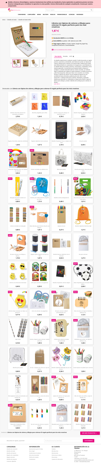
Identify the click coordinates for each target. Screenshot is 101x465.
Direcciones (54, 457)
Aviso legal (32, 451)
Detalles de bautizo (11, 453)
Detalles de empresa (12, 459)
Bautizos (45, 14)
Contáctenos (32, 459)
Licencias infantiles (11, 461)
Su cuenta (56, 447)
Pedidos (54, 449)
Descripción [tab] (58, 56)
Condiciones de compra (35, 453)
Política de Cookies (34, 457)
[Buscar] (69, 10)
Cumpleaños (31, 14)
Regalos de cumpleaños (12, 455)
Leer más (57, 84)
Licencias (72, 14)
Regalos (52, 14)
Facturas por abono (56, 455)
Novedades (79, 14)
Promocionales (62, 14)
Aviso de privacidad (34, 455)
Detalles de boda (11, 451)
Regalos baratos (11, 457)
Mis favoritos (55, 451)
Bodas (39, 14)
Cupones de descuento (57, 459)
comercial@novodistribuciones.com (84, 460)
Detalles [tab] (65, 56)
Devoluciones (55, 453)
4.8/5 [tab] (71, 56)
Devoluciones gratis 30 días (36, 449)
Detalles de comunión (12, 449)
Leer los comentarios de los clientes (61, 49)
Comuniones (22, 14)
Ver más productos (89, 433)
